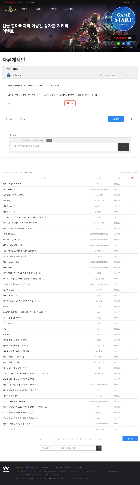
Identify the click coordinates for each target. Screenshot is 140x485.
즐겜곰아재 (99, 373)
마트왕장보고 (14, 75)
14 (63, 439)
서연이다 (99, 183)
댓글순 (128, 172)
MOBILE (31, 2)
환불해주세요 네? (9, 211)
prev (87, 48)
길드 (6, 328)
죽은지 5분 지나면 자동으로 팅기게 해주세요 (19, 384)
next (101, 48)
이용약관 (19, 467)
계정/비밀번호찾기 (128, 47)
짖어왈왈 (99, 289)
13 (59, 439)
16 (72, 439)
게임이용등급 (79, 467)
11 (50, 439)
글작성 (116, 118)
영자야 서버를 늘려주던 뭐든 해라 (17, 423)
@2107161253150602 (99, 401)
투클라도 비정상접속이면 (12, 245)
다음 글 (22, 118)
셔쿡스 (99, 390)
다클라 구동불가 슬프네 (12, 262)
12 (55, 439)
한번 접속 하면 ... (10, 295)
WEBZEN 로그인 (123, 38)
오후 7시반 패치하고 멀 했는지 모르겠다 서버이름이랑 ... (25, 217)
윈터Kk (99, 395)
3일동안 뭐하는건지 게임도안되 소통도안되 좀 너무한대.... (25, 373)
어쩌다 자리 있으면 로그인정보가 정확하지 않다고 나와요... (25, 407)
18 (81, 439)
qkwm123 (99, 195)
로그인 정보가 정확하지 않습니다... (18, 412)
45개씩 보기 (30, 172)
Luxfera (99, 256)
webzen (10, 2)
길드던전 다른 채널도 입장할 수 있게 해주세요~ (22, 273)
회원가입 (126, 2)
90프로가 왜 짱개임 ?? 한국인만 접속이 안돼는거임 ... (24, 278)
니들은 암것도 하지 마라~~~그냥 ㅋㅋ (17, 228)
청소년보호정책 (47, 467)
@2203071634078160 (99, 234)
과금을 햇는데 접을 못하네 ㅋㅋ (14, 368)
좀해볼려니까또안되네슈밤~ (13, 195)
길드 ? (6, 334)
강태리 (99, 273)
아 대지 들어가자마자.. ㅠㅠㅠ (15, 345)
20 (90, 439)
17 (76, 439)
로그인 (134, 2)
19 (85, 439)
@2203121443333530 (99, 423)
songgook (99, 206)
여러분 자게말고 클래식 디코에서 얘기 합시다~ (21, 301)
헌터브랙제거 (99, 362)
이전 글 (9, 118)
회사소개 (59, 467)
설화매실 (99, 328)
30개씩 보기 (19, 172)
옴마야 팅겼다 (9, 429)
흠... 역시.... (8, 289)
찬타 (99, 334)
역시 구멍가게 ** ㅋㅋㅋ (12, 183)
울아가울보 (99, 356)
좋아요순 (135, 172)
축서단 (99, 306)
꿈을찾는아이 (99, 222)
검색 (99, 448)
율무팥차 (99, 228)
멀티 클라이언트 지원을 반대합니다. (17, 256)
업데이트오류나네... (11, 239)
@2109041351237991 (99, 384)
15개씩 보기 (8, 172)
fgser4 (99, 379)
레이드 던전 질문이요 (12, 317)
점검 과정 (6, 200)
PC (22, 2)
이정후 (99, 368)
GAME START (123, 18)
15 (68, 439)
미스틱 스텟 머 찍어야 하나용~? (15, 356)
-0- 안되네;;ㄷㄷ (9, 234)
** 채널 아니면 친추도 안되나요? (16, 284)
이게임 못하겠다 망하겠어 (12, 362)
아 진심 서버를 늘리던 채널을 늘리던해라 (19, 390)
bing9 (99, 312)
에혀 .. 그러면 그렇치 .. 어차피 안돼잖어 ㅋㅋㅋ (20, 222)
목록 (131, 118)
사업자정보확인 (55, 474)
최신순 (122, 172)
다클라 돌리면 (9, 267)
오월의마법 (99, 217)
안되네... (9, 206)
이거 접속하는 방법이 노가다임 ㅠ (15, 340)
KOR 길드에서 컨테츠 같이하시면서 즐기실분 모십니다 (24, 312)
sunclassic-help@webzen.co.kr (37, 474)
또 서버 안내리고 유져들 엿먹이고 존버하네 (20, 418)
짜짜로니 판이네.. (9, 189)
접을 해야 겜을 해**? (10, 395)
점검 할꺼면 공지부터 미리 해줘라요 (16, 351)
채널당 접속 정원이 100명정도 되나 (16, 401)
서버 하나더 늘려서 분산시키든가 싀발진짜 (19, 379)
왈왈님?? (7, 323)
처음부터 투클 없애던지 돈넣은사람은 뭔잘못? (20, 250)
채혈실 (99, 295)
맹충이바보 (99, 211)
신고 (9, 104)
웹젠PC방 (68, 467)
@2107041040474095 (99, 189)
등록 (123, 146)
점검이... (6, 306)
